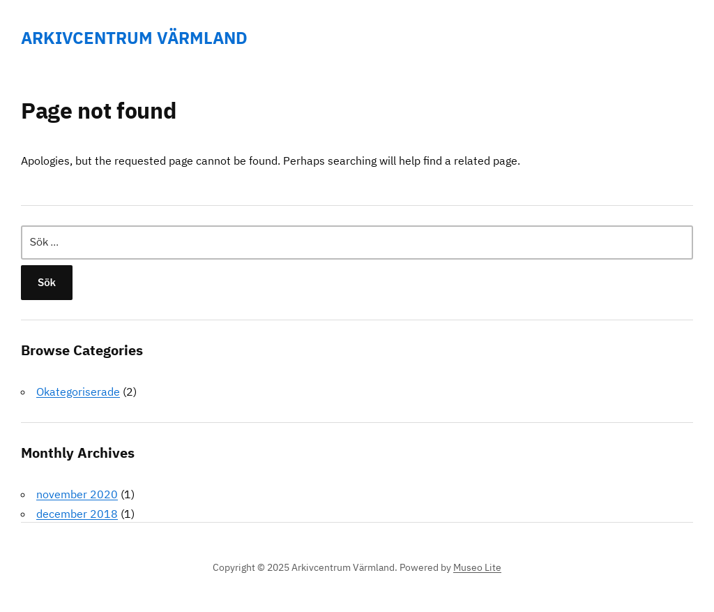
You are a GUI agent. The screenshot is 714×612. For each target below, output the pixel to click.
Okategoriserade (78, 391)
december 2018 (77, 514)
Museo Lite (477, 567)
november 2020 (77, 494)
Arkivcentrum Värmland (134, 38)
